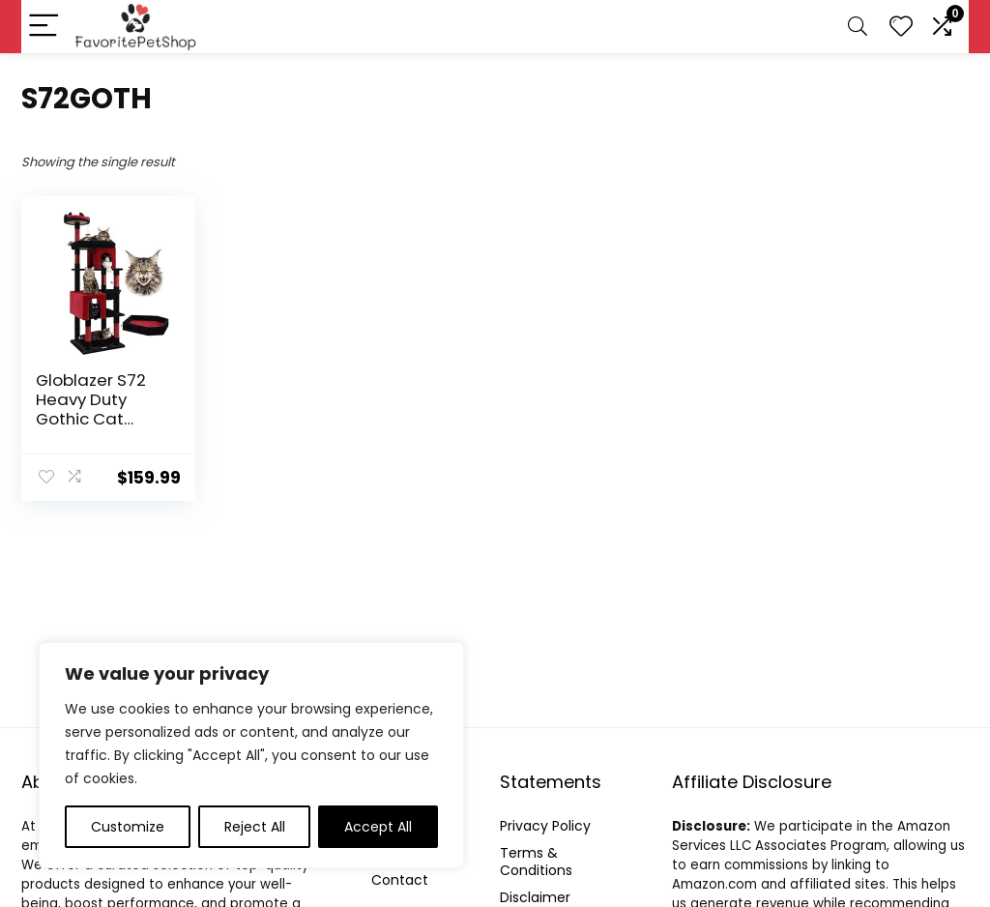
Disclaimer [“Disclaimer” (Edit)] (535, 897)
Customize (127, 826)
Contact (399, 880)
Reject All (254, 826)
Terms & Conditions (536, 861)
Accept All (378, 826)
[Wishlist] (901, 27)
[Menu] (44, 26)
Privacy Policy (545, 825)
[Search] (857, 26)
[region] (251, 755)
